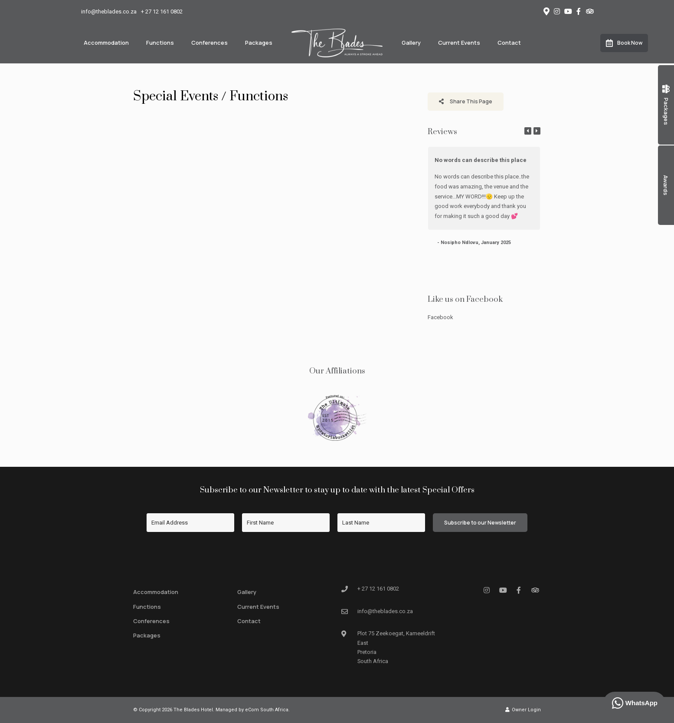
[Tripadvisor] (589, 11)
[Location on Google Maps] (546, 10)
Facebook (440, 317)
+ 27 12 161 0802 (162, 11)
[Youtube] (567, 11)
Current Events (459, 42)
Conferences (209, 42)
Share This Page (465, 101)
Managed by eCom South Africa (252, 710)
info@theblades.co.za (109, 11)
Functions (160, 42)
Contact (509, 42)
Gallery (411, 42)
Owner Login (523, 710)
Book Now (624, 43)
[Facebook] (578, 11)
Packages (258, 42)
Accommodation (106, 42)
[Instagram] (556, 11)
